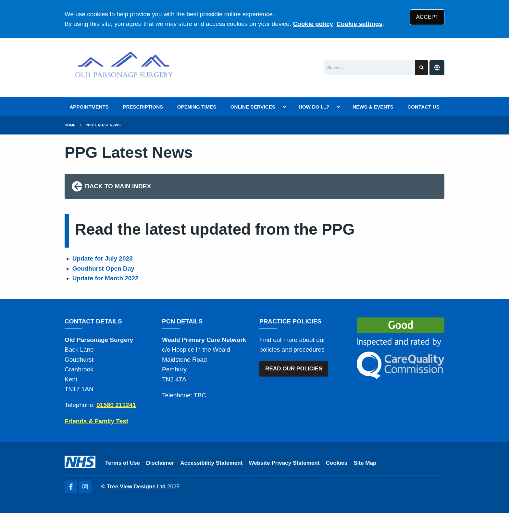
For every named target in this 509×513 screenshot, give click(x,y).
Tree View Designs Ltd (136, 487)
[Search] (369, 67)
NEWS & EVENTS (373, 107)
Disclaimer (160, 463)
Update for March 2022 (105, 278)
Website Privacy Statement (284, 463)
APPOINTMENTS (89, 107)
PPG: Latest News (103, 125)
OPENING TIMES (197, 107)
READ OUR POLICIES (293, 369)
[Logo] (124, 67)
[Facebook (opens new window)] (71, 487)
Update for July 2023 (102, 258)
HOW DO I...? (314, 107)
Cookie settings (359, 23)
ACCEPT (427, 17)
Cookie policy (313, 23)
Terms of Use (122, 463)
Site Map (365, 463)
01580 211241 (116, 405)
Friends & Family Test (96, 421)
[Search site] (421, 67)
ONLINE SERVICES (252, 107)
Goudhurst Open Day (103, 268)
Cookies (337, 463)
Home (70, 125)
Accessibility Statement (211, 463)
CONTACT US (423, 107)
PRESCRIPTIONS (143, 107)
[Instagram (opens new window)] (85, 487)
